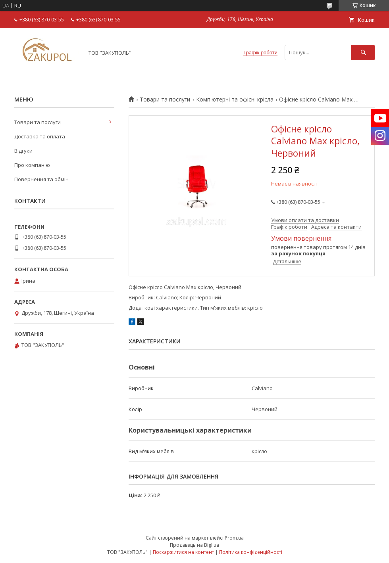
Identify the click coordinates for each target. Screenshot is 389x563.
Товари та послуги (165, 99)
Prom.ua (234, 537)
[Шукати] (363, 52)
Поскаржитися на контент (183, 552)
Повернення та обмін (41, 179)
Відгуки (23, 150)
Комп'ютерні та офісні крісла (234, 99)
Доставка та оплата (39, 136)
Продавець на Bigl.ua (194, 545)
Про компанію (32, 165)
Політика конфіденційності (250, 552)
